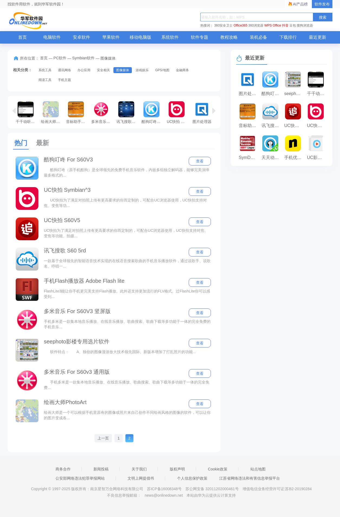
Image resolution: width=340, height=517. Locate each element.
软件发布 (322, 4)
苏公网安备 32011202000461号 (212, 489)
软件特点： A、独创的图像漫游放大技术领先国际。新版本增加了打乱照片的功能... (120, 352)
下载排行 (288, 37)
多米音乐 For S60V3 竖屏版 (77, 311)
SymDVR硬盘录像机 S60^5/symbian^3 (249, 157)
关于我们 (139, 469)
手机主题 (64, 80)
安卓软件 (81, 37)
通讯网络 (64, 70)
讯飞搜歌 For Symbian (127, 112)
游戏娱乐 (142, 70)
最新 (42, 143)
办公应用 (83, 70)
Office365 (240, 25)
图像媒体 (122, 70)
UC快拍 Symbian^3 (178, 112)
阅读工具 (44, 80)
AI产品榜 (300, 4)
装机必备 (258, 37)
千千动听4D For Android (27, 112)
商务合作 (63, 469)
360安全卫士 (223, 25)
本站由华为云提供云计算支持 (211, 495)
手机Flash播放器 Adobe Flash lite (84, 281)
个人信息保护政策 (192, 478)
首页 (22, 37)
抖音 (285, 25)
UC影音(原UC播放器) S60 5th (317, 157)
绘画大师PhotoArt (52, 112)
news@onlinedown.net (164, 495)
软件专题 (199, 37)
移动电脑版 (140, 37)
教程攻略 (229, 37)
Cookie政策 (217, 469)
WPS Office (272, 25)
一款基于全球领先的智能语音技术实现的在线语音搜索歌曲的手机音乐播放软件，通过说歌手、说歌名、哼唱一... (127, 263)
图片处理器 (201, 112)
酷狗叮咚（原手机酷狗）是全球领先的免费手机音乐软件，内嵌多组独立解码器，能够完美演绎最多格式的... (126, 172)
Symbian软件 (83, 58)
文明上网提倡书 (141, 478)
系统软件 (170, 37)
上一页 (103, 438)
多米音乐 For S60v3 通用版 (102, 112)
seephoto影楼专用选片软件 (76, 341)
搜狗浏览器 (305, 25)
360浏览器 (255, 25)
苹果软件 (111, 37)
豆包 (292, 25)
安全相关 (103, 70)
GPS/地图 (162, 70)
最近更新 (317, 37)
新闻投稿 (101, 469)
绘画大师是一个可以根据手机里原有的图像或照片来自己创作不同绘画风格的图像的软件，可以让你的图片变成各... (127, 415)
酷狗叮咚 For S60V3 (153, 112)
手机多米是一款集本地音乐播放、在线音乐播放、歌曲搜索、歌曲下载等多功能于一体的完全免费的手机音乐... (127, 324)
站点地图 (258, 469)
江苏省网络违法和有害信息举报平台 (249, 478)
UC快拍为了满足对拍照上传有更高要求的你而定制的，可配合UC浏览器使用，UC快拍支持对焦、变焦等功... (125, 203)
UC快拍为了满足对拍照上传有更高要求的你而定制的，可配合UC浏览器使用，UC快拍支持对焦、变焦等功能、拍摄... (126, 233)
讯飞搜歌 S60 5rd (65, 250)
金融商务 (182, 70)
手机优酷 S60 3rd (294, 157)
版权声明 (177, 469)
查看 (200, 161)
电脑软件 (52, 37)
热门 (20, 143)
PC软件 (60, 58)
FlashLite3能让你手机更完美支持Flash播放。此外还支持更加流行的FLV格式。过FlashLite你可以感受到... (127, 294)
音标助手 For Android (77, 112)
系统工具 (44, 70)
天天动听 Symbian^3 (271, 157)
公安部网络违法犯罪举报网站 (80, 478)
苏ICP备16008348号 (164, 489)
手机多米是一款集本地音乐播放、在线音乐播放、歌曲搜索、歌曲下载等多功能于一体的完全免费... (126, 385)
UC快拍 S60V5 (62, 220)
